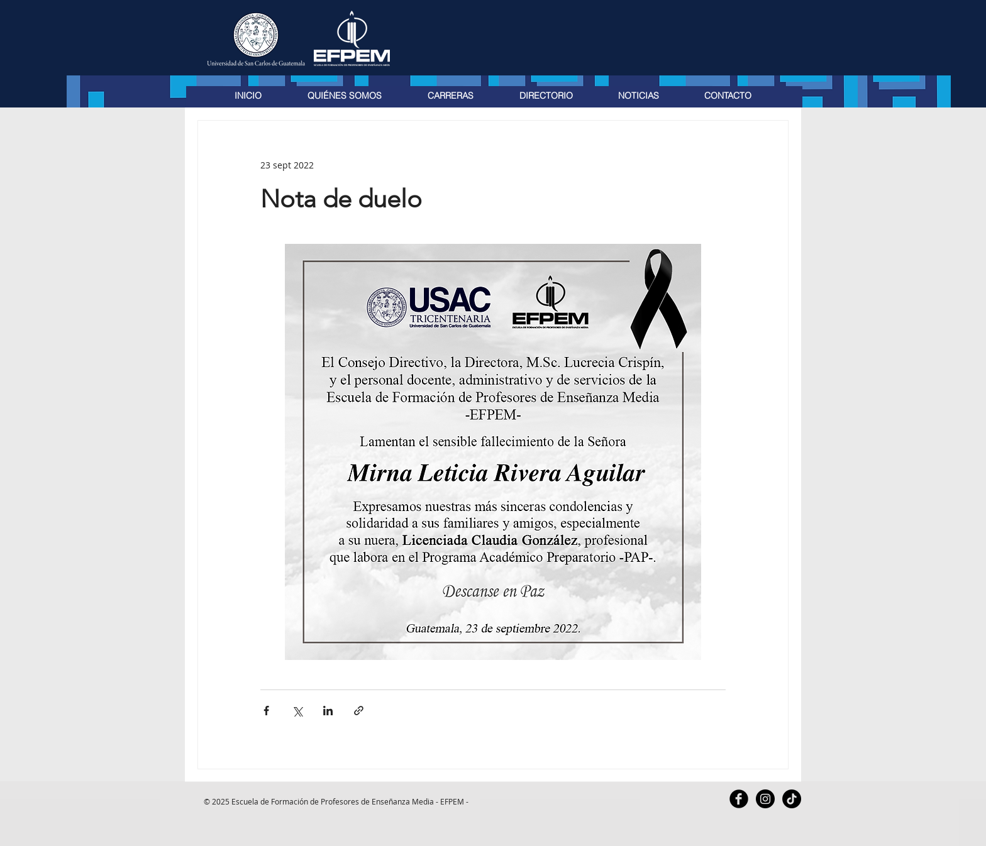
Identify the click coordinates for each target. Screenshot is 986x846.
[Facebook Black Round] (738, 798)
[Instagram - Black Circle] (765, 798)
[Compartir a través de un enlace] (359, 711)
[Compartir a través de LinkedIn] (328, 711)
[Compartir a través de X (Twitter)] (297, 711)
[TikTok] (791, 798)
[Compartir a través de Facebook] (266, 711)
